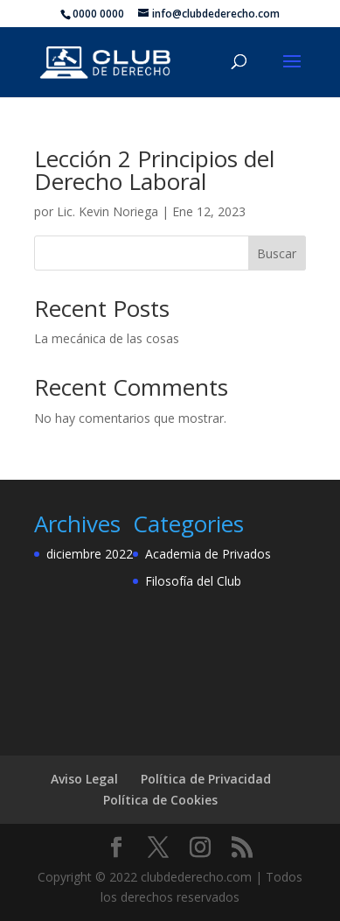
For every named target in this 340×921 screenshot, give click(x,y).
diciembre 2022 (89, 553)
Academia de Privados (208, 553)
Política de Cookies (160, 799)
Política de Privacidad (206, 778)
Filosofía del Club (193, 581)
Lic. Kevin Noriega (107, 211)
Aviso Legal (84, 778)
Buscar (276, 253)
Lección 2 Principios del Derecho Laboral (154, 170)
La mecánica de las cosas (106, 338)
